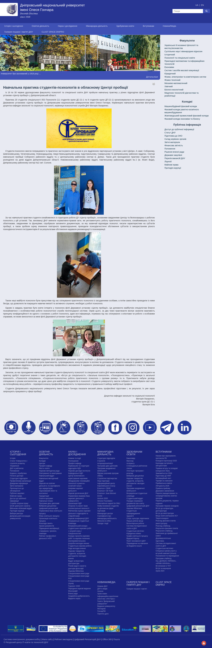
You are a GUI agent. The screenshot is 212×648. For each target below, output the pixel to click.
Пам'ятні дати (102, 614)
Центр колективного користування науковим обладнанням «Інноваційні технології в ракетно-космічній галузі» (79, 481)
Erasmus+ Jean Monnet (106, 493)
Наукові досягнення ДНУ (78, 493)
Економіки (169, 67)
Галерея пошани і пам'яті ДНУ (18, 32)
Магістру (129, 461)
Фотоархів (101, 609)
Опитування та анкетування (50, 473)
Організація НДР (75, 503)
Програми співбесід (163, 558)
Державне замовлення (165, 491)
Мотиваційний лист (163, 478)
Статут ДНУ (170, 132)
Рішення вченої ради (174, 152)
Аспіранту (130, 463)
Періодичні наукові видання (79, 589)
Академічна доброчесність (79, 596)
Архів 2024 (160, 571)
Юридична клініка (133, 533)
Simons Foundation (104, 501)
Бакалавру (130, 458)
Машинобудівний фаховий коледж (181, 106)
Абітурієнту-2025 (162, 486)
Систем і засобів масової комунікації (182, 70)
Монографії (73, 591)
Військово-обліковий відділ (21, 508)
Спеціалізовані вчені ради (78, 573)
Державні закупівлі (173, 155)
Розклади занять (46, 523)
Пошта (116, 639)
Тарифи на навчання (164, 481)
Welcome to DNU (104, 521)
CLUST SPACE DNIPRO (53, 32)
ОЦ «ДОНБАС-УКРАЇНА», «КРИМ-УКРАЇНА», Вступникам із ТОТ (166, 563)
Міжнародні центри (105, 513)
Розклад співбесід (163, 526)
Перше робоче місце (134, 521)
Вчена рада (73, 594)
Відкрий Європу (132, 538)
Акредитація (44, 496)
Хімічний (169, 86)
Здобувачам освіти (125, 26)
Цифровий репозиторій (48, 508)
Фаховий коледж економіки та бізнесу (182, 119)
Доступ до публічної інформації (179, 129)
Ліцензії (168, 161)
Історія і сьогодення (13, 26)
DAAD (99, 496)
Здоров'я (130, 516)
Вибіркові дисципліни (47, 506)
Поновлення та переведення (167, 556)
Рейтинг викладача (63, 639)
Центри (42, 463)
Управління (14, 466)
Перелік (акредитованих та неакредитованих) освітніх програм (166, 495)
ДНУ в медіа (102, 589)
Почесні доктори (16, 476)
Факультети (43, 458)
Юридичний (170, 73)
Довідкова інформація (19, 483)
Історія (12, 458)
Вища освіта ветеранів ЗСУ (167, 516)
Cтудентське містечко (135, 531)
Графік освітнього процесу (137, 536)
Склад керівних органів (175, 139)
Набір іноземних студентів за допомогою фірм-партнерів (108, 508)
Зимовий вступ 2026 (164, 473)
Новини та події (74, 458)
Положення (170, 149)
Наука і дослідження (67, 26)
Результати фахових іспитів (167, 528)
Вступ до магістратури (165, 513)
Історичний (170, 54)
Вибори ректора (16, 513)
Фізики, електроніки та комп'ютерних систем (185, 77)
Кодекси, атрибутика (18, 473)
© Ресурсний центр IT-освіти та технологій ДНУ (26, 642)
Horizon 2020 (102, 498)
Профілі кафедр (45, 466)
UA (197, 5)
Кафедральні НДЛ (75, 473)
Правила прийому (163, 488)
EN (202, 5)
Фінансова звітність (174, 145)
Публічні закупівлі (17, 493)
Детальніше (152, 77)
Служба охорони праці (19, 503)
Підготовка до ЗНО (173, 136)
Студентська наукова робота (79, 546)
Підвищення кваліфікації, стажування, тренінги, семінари (49, 530)
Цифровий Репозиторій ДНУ (87, 639)
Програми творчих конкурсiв (167, 506)
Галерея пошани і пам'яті (136, 589)
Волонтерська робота (135, 523)
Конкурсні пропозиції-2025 (166, 461)
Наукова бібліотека (76, 571)
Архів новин (102, 594)
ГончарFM (101, 611)
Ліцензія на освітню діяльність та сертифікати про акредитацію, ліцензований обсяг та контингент (49, 488)
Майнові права (171, 165)
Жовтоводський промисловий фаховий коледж (187, 115)
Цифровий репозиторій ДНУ (137, 506)
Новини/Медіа (169, 26)
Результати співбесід (164, 531)
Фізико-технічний (172, 80)
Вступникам (148, 26)
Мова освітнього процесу (49, 516)
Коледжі (42, 461)
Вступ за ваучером (163, 568)
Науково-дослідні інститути (79, 471)
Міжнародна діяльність (97, 26)
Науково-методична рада (49, 471)
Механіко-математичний (176, 83)
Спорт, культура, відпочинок (137, 518)
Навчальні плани (46, 501)
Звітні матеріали (172, 142)
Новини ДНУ (102, 586)
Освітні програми (46, 498)
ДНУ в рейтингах (16, 468)
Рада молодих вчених (77, 548)
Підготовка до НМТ (163, 476)
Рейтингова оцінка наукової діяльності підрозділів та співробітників (79, 513)
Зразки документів (46, 526)
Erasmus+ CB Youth (105, 491)
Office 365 (107, 639)
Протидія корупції (173, 168)
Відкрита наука (74, 598)
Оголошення (73, 461)
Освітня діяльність (40, 26)
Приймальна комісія (164, 483)
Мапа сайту (47, 639)
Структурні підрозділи (19, 478)
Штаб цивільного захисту (20, 506)
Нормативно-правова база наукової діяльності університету (79, 498)
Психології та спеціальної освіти (180, 58)
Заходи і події (102, 523)
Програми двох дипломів (49, 503)
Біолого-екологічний (174, 90)
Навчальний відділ (46, 476)
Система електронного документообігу (22, 639)
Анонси (100, 591)
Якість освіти (44, 468)
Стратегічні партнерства (107, 478)
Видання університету (106, 606)
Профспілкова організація (20, 481)
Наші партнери (103, 481)
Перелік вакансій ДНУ (175, 158)
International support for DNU (108, 503)
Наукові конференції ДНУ (78, 518)
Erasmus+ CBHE (104, 488)
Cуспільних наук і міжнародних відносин (183, 51)
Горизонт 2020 (74, 586)
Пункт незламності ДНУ (136, 541)
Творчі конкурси (162, 518)
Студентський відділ (134, 498)
